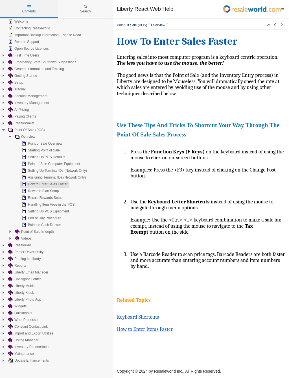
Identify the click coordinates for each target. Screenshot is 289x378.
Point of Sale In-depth (34, 231)
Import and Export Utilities (30, 333)
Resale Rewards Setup (42, 197)
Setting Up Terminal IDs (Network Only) (54, 170)
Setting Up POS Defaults (43, 157)
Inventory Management (28, 102)
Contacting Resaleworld (28, 28)
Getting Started (22, 75)
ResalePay (19, 245)
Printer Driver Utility (25, 252)
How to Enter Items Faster (145, 329)
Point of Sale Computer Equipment (50, 163)
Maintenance (20, 353)
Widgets (17, 306)
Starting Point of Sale (40, 150)
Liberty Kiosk (20, 292)
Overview (24, 136)
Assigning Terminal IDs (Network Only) (53, 177)
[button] (268, 25)
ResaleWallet (20, 123)
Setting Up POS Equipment (45, 211)
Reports (16, 265)
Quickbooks (19, 313)
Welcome (18, 21)
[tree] (56, 191)
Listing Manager (22, 340)
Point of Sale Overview (41, 143)
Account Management (27, 96)
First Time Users (23, 55)
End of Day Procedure (41, 218)
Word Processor (23, 319)
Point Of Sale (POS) (26, 130)
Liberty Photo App (24, 299)
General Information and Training (35, 69)
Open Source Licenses (28, 48)
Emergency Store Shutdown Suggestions (41, 62)
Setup (15, 82)
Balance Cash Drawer (41, 224)
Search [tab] (85, 9)
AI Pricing (18, 109)
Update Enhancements (28, 360)
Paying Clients (21, 116)
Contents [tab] (29, 9)
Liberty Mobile (21, 286)
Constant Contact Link (27, 326)
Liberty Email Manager (27, 272)
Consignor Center (24, 279)
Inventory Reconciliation (28, 347)
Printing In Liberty (24, 258)
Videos (22, 238)
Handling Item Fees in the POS (48, 204)
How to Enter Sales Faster (44, 184)
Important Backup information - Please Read (44, 35)
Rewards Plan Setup (40, 191)
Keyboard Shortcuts (138, 317)
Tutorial (16, 89)
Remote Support (23, 41)
